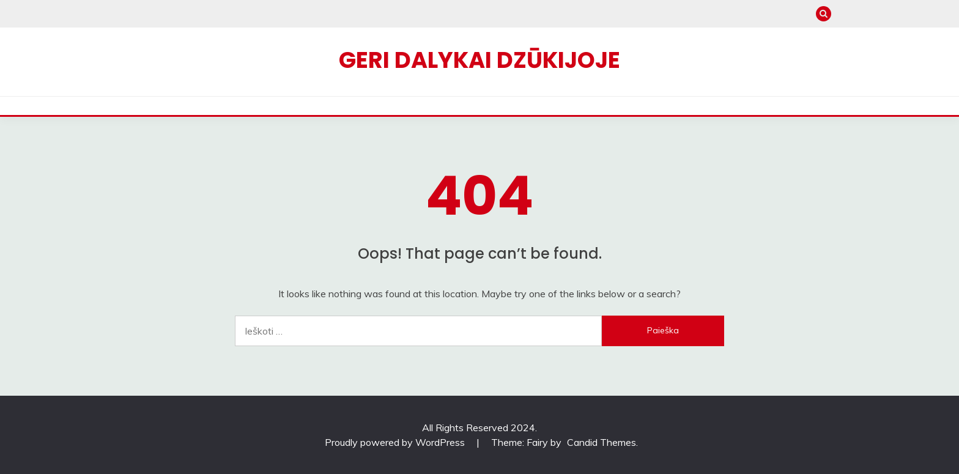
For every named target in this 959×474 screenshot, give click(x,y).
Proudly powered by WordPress (396, 442)
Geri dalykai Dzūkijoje (479, 60)
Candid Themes (601, 442)
